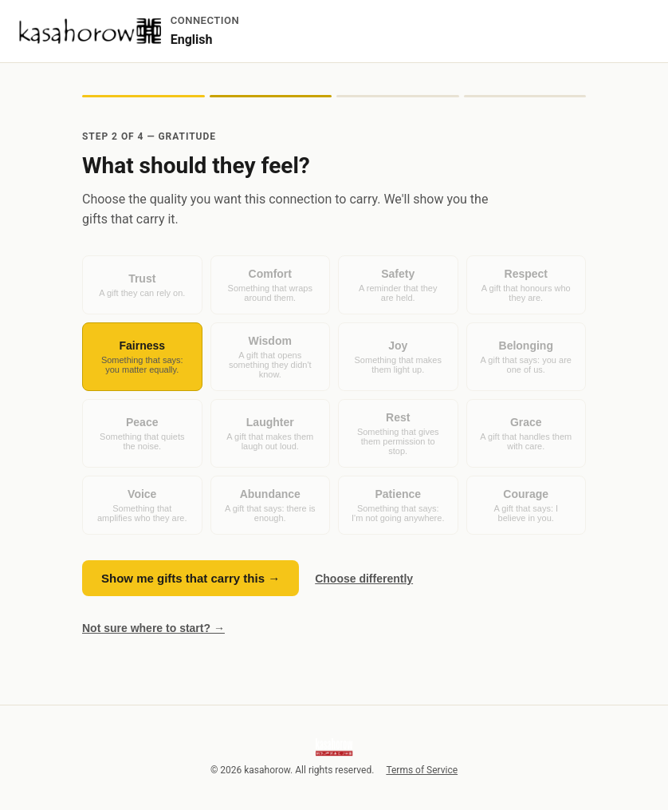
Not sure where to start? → (153, 628)
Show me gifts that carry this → (190, 578)
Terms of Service (422, 770)
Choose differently (364, 578)
